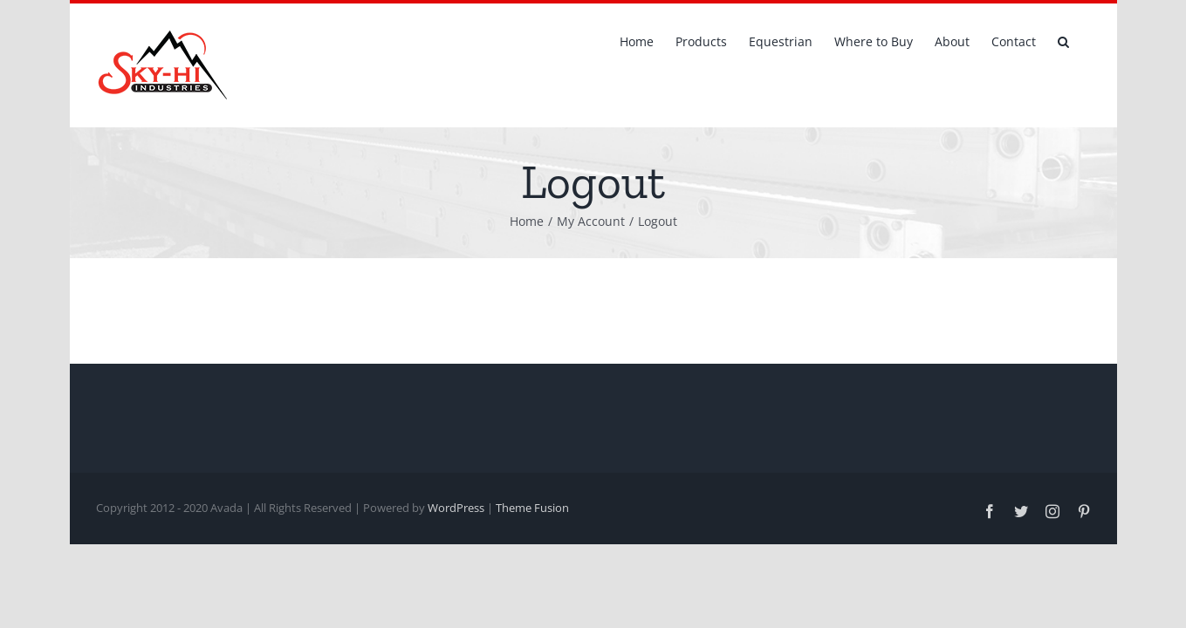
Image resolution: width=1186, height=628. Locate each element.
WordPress (456, 507)
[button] (1085, 40)
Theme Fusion (532, 507)
